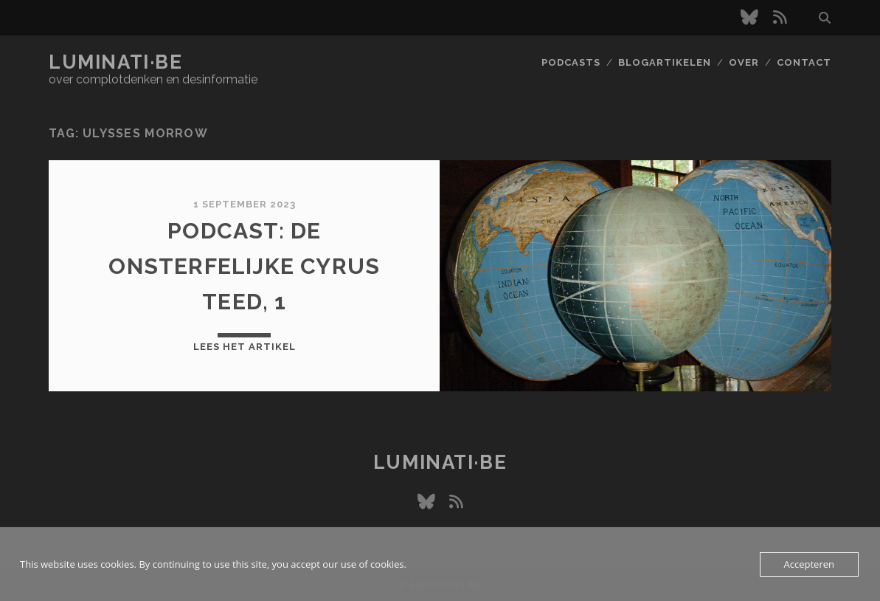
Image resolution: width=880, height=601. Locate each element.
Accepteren (809, 564)
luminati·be (115, 62)
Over (744, 62)
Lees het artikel (245, 346)
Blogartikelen (665, 62)
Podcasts (570, 62)
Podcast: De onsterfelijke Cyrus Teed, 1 (244, 266)
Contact (804, 62)
